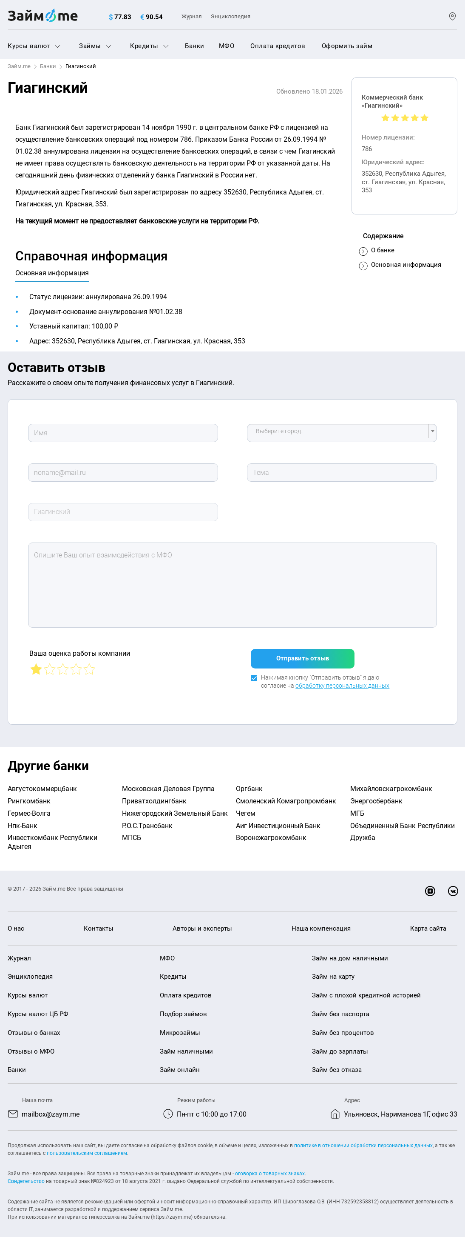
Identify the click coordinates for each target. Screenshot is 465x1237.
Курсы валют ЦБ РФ (38, 1009)
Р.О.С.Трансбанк (147, 821)
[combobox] (342, 433)
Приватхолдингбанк (154, 796)
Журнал (191, 16)
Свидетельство (26, 1176)
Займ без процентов (343, 1027)
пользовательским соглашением (87, 1148)
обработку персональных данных (342, 680)
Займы (95, 46)
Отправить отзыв (302, 653)
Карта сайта (428, 923)
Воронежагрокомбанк (271, 832)
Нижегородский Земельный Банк (175, 808)
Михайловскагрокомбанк (391, 784)
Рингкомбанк (29, 796)
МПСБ (131, 832)
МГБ (357, 808)
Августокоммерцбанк (42, 784)
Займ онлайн (180, 1064)
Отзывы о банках (34, 1027)
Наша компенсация (321, 923)
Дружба (362, 832)
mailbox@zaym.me (50, 1109)
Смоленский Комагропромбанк (286, 796)
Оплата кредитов (278, 46)
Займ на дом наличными (350, 953)
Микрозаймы (180, 1027)
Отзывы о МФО (31, 1046)
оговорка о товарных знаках (270, 1168)
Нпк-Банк (22, 821)
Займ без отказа (337, 1064)
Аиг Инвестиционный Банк (278, 821)
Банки (194, 46)
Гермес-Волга (29, 808)
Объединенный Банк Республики (402, 821)
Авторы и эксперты (202, 923)
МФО (227, 46)
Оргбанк (249, 784)
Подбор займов (183, 1009)
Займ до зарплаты (340, 1046)
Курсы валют (34, 46)
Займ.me (19, 66)
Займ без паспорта (340, 1009)
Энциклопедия (230, 16)
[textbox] (339, 433)
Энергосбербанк (376, 796)
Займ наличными (186, 1046)
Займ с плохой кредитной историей (366, 990)
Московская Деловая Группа (168, 784)
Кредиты (149, 46)
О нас (16, 923)
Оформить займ (347, 46)
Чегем (245, 808)
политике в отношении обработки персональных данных (363, 1140)
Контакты (98, 923)
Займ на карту (333, 971)
